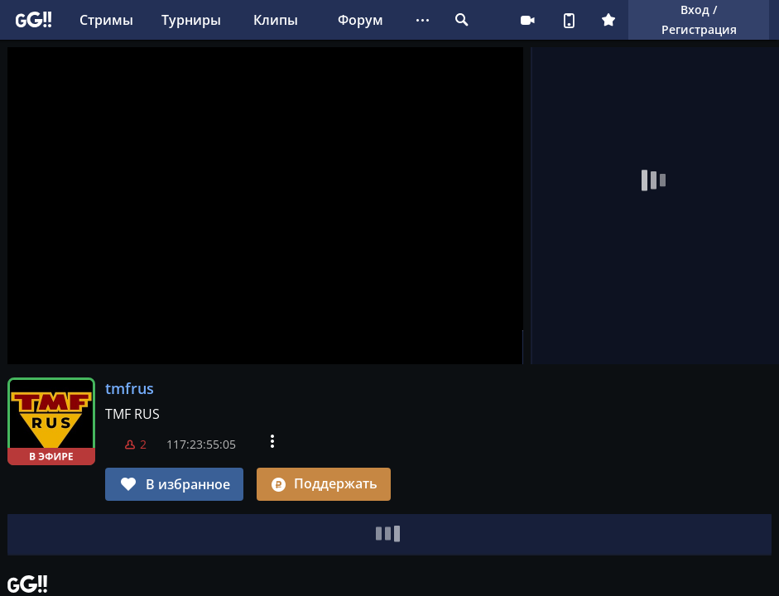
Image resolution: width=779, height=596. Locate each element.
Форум (360, 20)
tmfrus (129, 388)
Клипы (275, 20)
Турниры (191, 20)
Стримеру (527, 20)
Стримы (106, 20)
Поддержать (323, 483)
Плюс (608, 19)
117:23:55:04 (201, 444)
